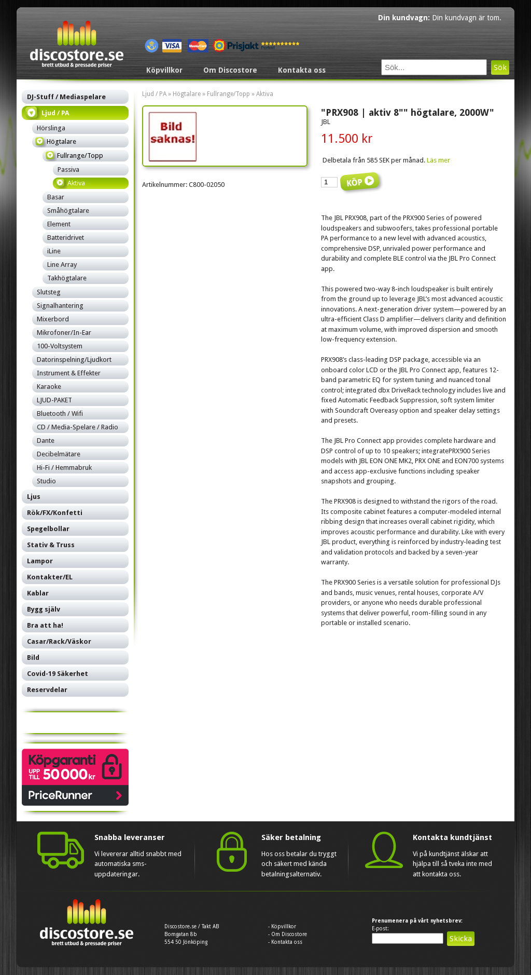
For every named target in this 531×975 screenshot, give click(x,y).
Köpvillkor (164, 70)
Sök (500, 67)
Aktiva (264, 94)
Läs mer (438, 160)
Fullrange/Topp (228, 94)
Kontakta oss (302, 70)
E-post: (380, 928)
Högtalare (187, 94)
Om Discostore (230, 70)
